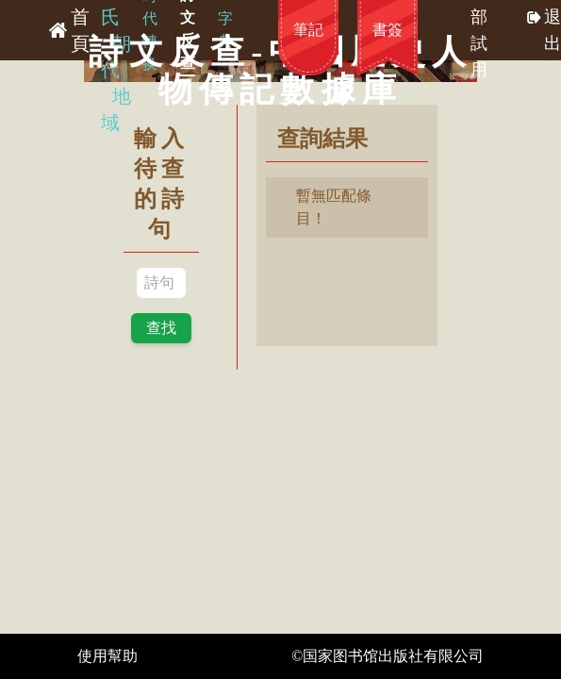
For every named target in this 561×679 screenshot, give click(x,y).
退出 (552, 30)
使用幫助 (107, 656)
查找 (161, 328)
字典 (225, 29)
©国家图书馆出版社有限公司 (387, 656)
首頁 (80, 30)
